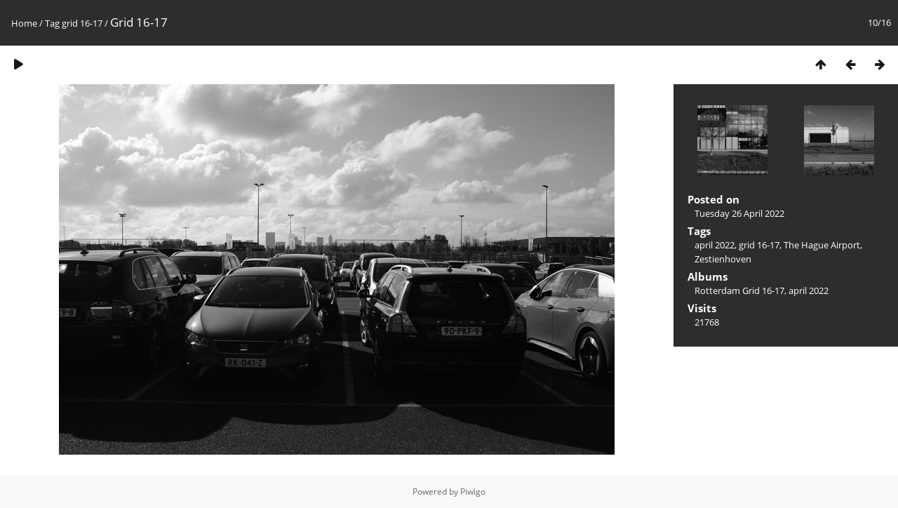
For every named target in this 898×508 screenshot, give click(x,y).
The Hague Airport (822, 245)
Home (24, 23)
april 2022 (715, 245)
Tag (52, 23)
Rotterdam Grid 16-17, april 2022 (762, 290)
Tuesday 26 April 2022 (739, 213)
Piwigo (472, 491)
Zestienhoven (723, 259)
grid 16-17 (82, 23)
